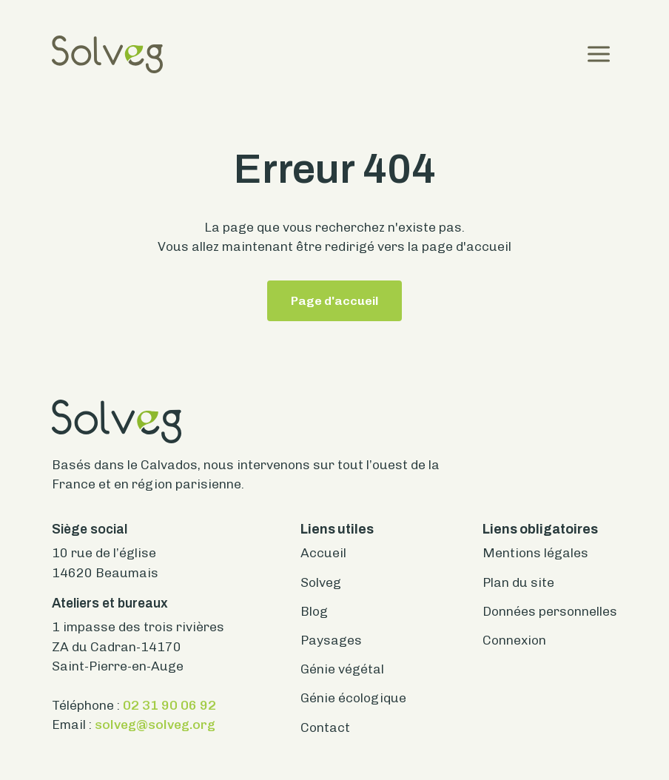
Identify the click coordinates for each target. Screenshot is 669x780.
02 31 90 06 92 (169, 705)
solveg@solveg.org (155, 724)
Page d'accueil (334, 301)
